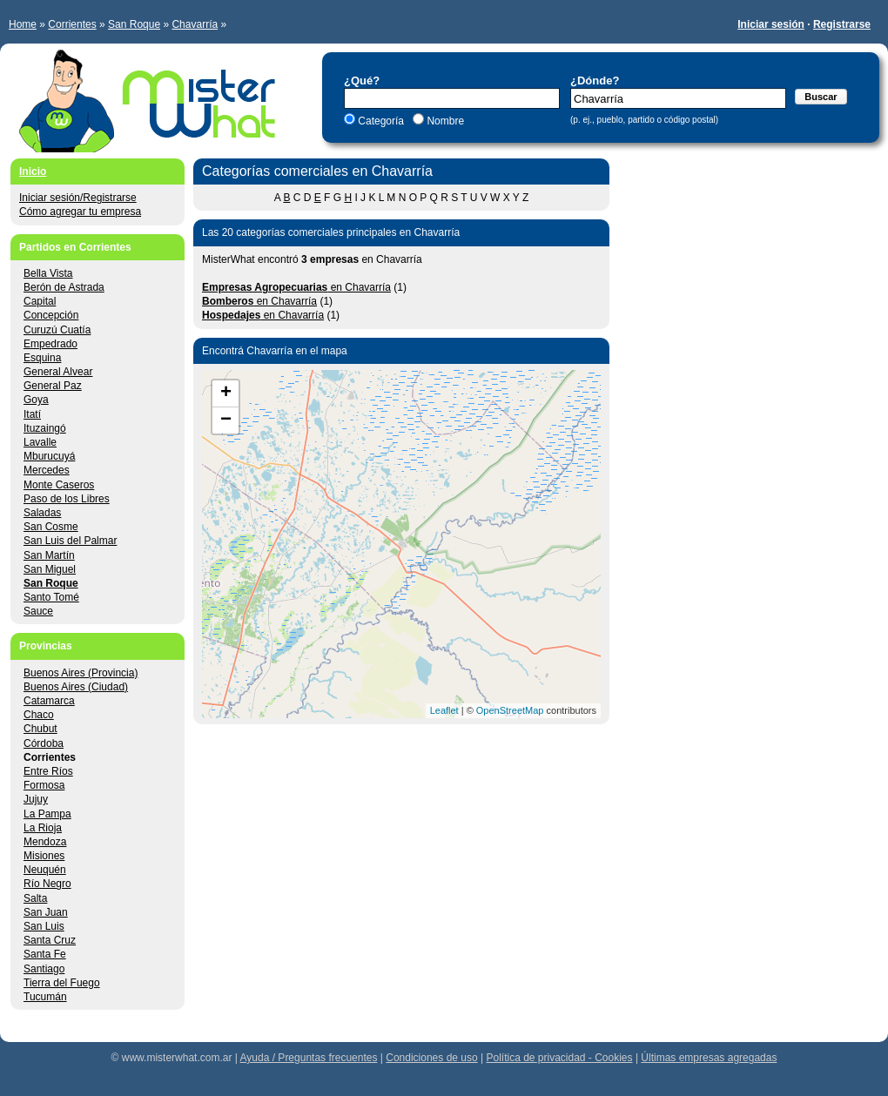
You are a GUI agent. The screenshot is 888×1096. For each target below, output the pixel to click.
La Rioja (43, 828)
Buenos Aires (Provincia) (81, 673)
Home (23, 24)
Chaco (39, 715)
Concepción (51, 315)
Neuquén (45, 870)
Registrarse (842, 24)
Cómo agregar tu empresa (80, 211)
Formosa (44, 785)
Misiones (44, 856)
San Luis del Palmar (70, 541)
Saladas (42, 513)
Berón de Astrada (64, 287)
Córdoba (44, 743)
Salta (35, 898)
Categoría (381, 121)
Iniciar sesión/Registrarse (78, 198)
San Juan (46, 912)
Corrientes (72, 24)
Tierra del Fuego (62, 983)
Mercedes (47, 470)
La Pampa (47, 814)
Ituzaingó (45, 428)
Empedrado (50, 344)
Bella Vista (48, 273)
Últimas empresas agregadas (709, 1058)
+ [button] (226, 393)
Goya (36, 399)
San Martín (49, 555)
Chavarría (195, 24)
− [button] (226, 420)
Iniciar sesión (770, 24)
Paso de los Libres (67, 499)
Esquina (42, 358)
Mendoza (45, 842)
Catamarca (49, 701)
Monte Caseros (59, 485)
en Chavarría (296, 287)
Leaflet (444, 710)
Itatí (32, 414)
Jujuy (36, 799)
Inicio (32, 171)
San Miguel (50, 569)
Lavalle (40, 442)
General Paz (53, 386)
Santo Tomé (51, 597)
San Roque (134, 24)
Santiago (44, 969)
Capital (40, 301)
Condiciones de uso (431, 1058)
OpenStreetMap (510, 710)
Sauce (38, 611)
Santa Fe (45, 954)
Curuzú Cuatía (57, 330)
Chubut (40, 729)
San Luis (44, 926)
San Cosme (51, 527)
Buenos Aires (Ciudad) (76, 687)
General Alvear (58, 372)
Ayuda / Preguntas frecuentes (309, 1058)
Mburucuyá (49, 456)
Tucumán (45, 997)
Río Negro (47, 883)
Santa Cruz (50, 940)
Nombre (444, 121)
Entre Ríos (48, 771)
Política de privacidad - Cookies (559, 1058)
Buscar (820, 96)
